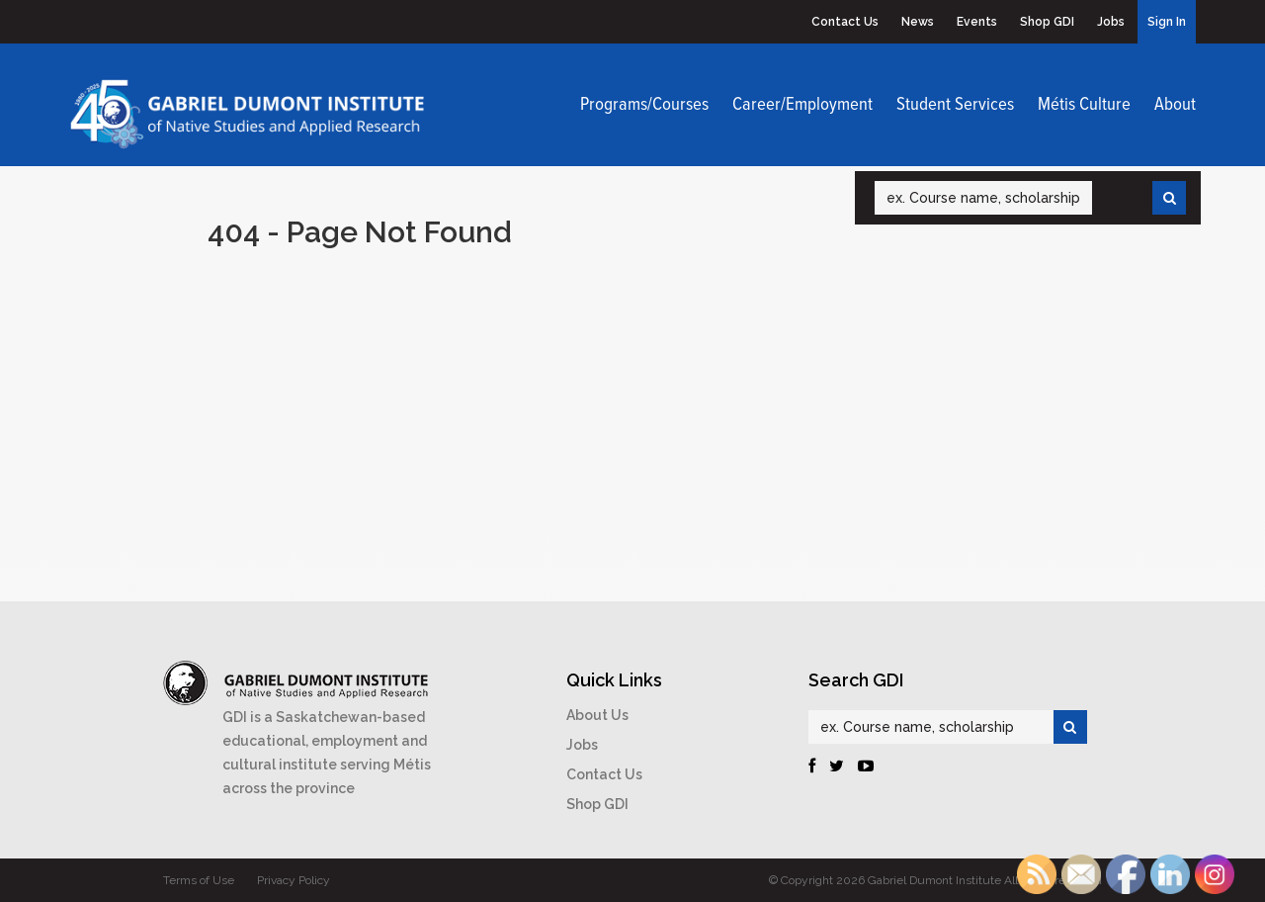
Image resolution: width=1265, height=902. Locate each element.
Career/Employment (802, 105)
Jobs (1111, 22)
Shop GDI (1047, 22)
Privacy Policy (293, 880)
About (1175, 105)
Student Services (955, 105)
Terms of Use (198, 880)
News (917, 22)
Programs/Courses (644, 105)
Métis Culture (1084, 105)
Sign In (1166, 22)
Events (977, 22)
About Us (597, 715)
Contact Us (845, 22)
